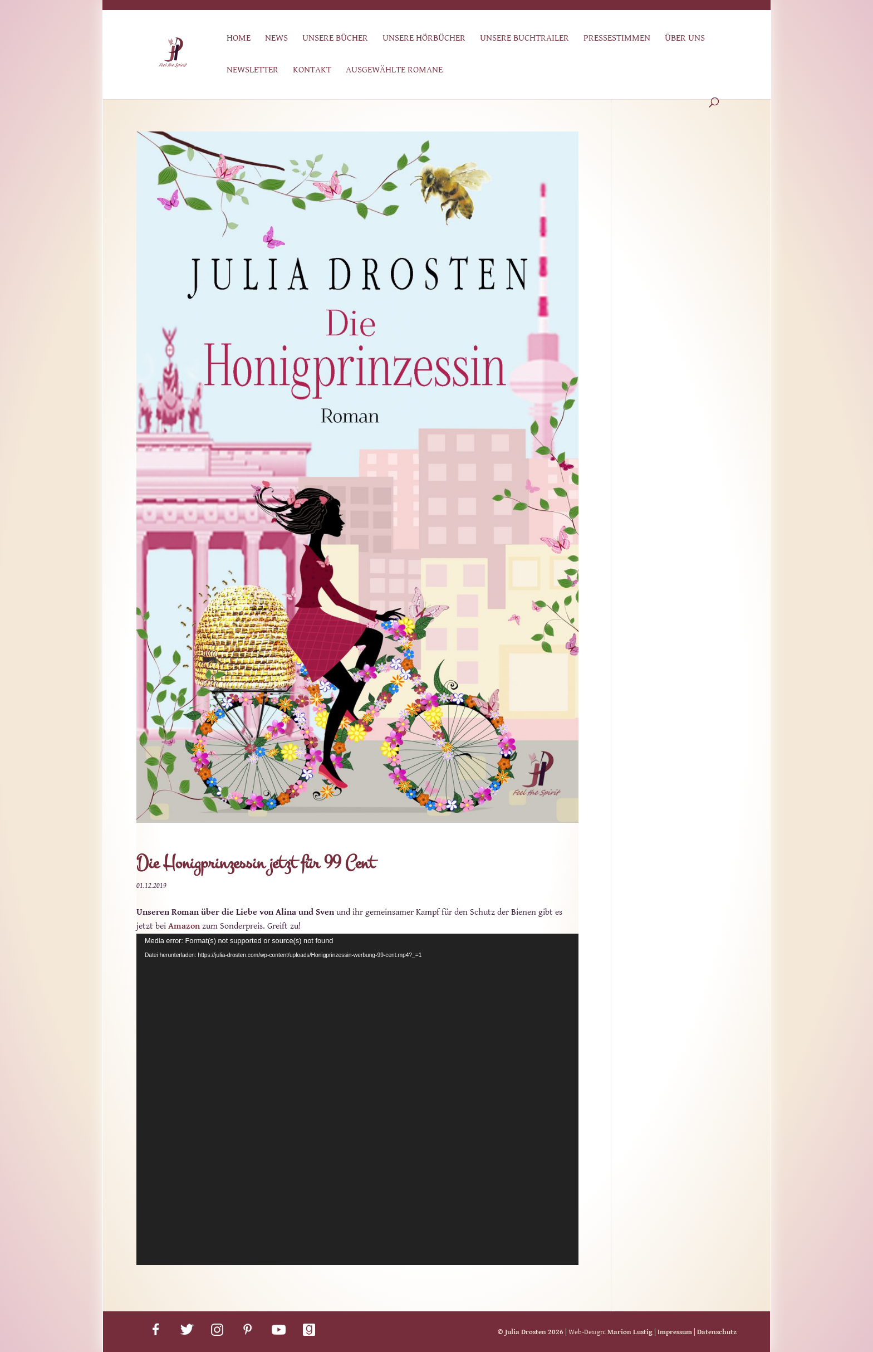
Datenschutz (717, 1332)
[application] (357, 1099)
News (276, 38)
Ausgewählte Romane (394, 70)
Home (239, 38)
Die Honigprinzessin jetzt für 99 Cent (255, 863)
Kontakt (312, 70)
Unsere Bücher (335, 38)
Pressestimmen (616, 38)
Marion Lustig (630, 1332)
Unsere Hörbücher (423, 38)
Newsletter (252, 70)
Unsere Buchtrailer (524, 38)
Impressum (675, 1332)
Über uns (685, 38)
